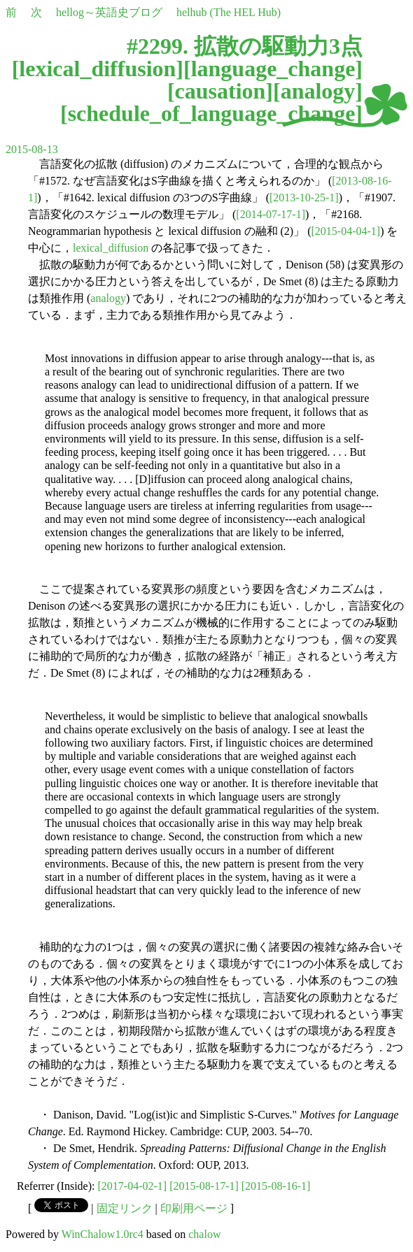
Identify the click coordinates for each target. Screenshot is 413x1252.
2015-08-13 (32, 149)
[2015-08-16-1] (276, 1186)
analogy (318, 90)
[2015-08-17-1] (204, 1186)
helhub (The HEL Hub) (228, 12)
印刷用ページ (193, 1208)
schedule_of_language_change (212, 113)
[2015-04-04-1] (346, 231)
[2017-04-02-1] (132, 1186)
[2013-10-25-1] (304, 197)
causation (220, 90)
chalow (204, 1234)
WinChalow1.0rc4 (103, 1234)
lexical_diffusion (97, 68)
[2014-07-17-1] (270, 214)
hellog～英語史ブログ (109, 12)
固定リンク (125, 1208)
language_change (273, 68)
